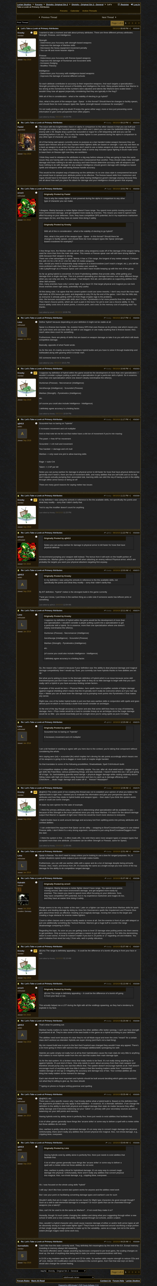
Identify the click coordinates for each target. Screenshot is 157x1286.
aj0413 (107, 533)
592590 (137, 1021)
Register (123, 4)
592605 (137, 1094)
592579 (137, 788)
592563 (137, 369)
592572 (137, 570)
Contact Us (105, 1281)
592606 (137, 1143)
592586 (137, 878)
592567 (137, 419)
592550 (137, 189)
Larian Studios (24, 4)
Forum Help (118, 1281)
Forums (38, 4)
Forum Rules (23, 1281)
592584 (137, 851)
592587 (137, 947)
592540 (137, 28)
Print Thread (22, 22)
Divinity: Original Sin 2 (57, 4)
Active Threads (89, 11)
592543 (137, 123)
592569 (137, 533)
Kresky (107, 123)
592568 (137, 496)
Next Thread (109, 17)
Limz (108, 1143)
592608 (137, 1242)
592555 (137, 318)
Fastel (107, 189)
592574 (137, 610)
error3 (108, 878)
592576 (137, 722)
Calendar (75, 11)
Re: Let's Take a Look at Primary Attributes (41, 122)
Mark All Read (38, 1281)
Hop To (43, 1271)
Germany (28, 911)
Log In (135, 4)
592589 (137, 984)
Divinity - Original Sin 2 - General (87, 4)
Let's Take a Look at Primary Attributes (39, 28)
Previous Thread (47, 17)
